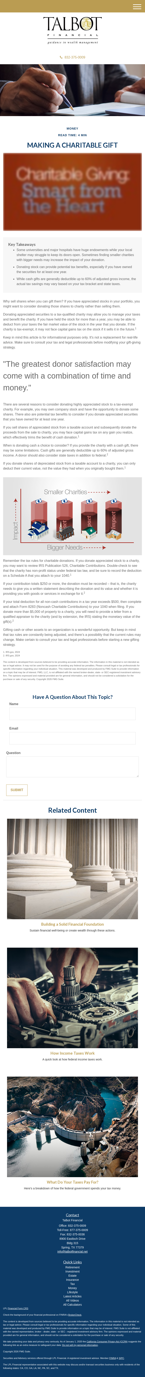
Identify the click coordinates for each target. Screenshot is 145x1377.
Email (13, 728)
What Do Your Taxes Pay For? (72, 1182)
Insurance (72, 1279)
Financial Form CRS (18, 1308)
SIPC (121, 1358)
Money (72, 1288)
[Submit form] (17, 790)
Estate (72, 1275)
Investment (72, 1271)
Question (13, 753)
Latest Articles (72, 1296)
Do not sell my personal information (80, 1345)
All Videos (72, 1300)
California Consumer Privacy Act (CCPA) (107, 1341)
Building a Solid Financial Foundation (72, 924)
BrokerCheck (75, 1315)
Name (13, 704)
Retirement (72, 1267)
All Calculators (72, 1304)
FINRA (112, 1358)
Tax (72, 1284)
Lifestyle (72, 1292)
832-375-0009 (72, 57)
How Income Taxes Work (73, 1053)
